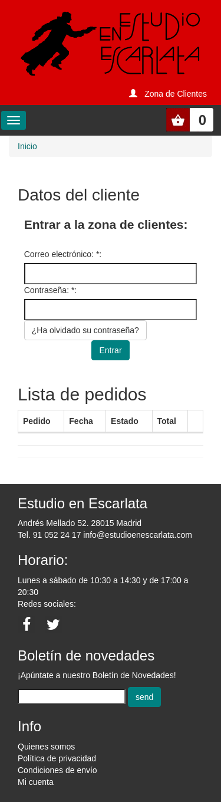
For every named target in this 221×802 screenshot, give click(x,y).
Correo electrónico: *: (63, 254)
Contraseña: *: (50, 290)
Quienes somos (46, 746)
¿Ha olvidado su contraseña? (85, 330)
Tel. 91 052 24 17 (49, 535)
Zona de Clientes (175, 93)
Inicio (27, 146)
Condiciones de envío (57, 770)
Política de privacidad (57, 758)
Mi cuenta (36, 782)
